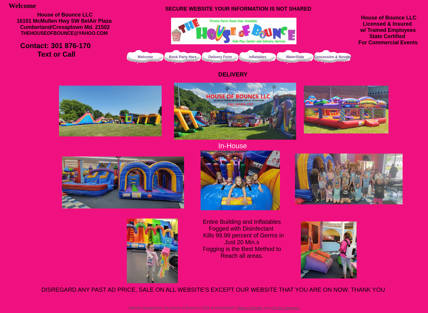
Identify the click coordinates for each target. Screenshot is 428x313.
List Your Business (284, 308)
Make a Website (250, 308)
